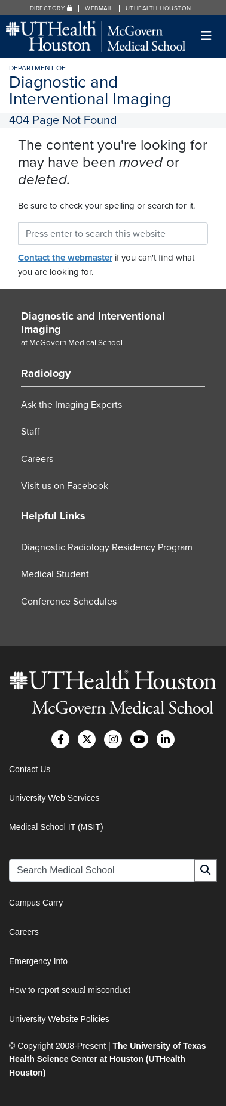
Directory (51, 8)
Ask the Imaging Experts (71, 405)
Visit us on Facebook (64, 486)
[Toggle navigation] (206, 36)
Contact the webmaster (65, 257)
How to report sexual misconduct (69, 990)
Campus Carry (36, 902)
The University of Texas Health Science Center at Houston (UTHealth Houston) (107, 1059)
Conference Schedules (69, 602)
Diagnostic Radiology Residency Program (107, 547)
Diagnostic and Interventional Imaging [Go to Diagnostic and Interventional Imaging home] (93, 322)
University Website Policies (59, 1019)
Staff (30, 432)
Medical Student (55, 574)
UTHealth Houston (158, 8)
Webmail (99, 8)
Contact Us (29, 769)
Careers (37, 459)
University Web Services (54, 798)
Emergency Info (38, 961)
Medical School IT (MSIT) (56, 827)
